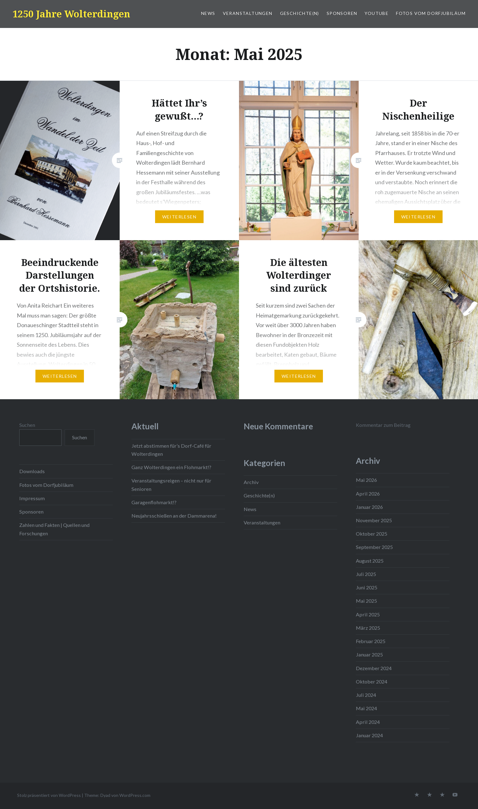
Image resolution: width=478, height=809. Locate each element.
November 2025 (374, 520)
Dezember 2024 (374, 668)
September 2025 (374, 547)
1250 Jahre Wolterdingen (71, 13)
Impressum (32, 498)
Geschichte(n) (299, 13)
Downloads (32, 471)
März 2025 (368, 628)
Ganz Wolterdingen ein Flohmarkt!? (171, 467)
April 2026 (368, 493)
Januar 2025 (369, 654)
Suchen (27, 425)
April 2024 (368, 722)
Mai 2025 (366, 601)
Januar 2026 (369, 507)
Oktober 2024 (371, 681)
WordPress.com (134, 795)
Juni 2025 (366, 587)
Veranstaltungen (248, 13)
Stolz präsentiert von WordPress (49, 795)
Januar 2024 (369, 735)
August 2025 (370, 561)
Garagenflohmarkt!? (154, 502)
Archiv (251, 482)
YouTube (376, 13)
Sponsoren (342, 13)
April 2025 (368, 614)
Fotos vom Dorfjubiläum (431, 13)
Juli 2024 (366, 695)
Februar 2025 (370, 641)
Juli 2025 (366, 574)
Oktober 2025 (371, 534)
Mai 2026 (366, 480)
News (208, 13)
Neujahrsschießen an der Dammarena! (174, 516)
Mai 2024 (366, 708)
